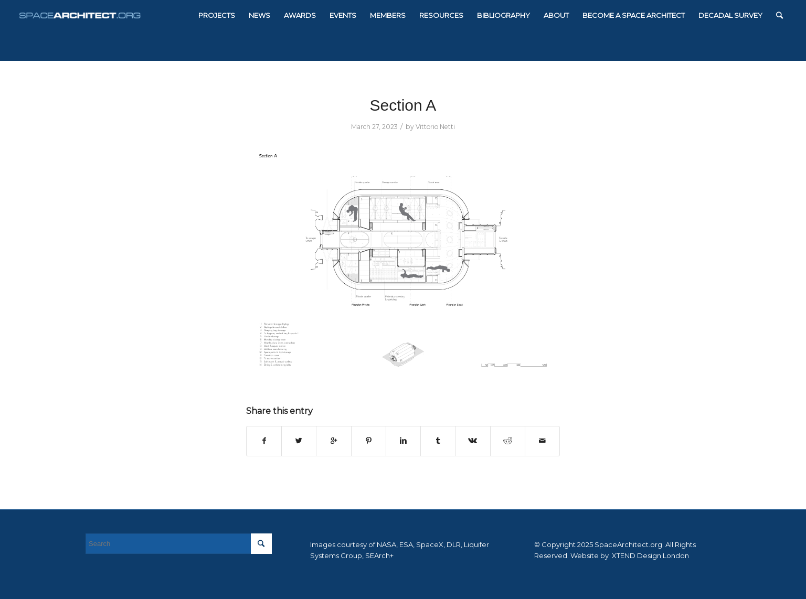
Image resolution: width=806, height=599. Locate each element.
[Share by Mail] (542, 440)
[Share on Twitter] (299, 440)
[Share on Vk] (472, 440)
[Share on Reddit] (508, 440)
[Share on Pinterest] (369, 440)
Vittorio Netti (435, 127)
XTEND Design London (649, 555)
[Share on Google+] (333, 440)
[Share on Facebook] (264, 440)
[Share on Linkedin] (403, 440)
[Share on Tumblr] (438, 440)
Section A (403, 105)
